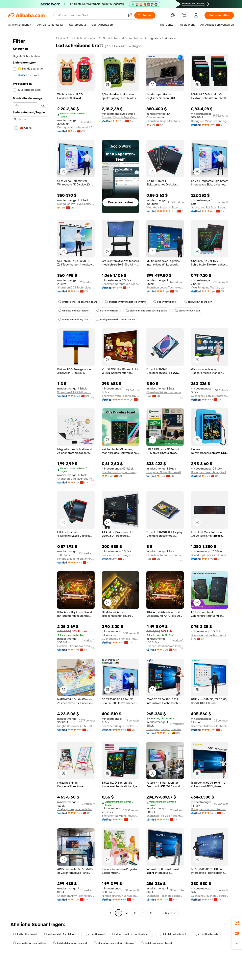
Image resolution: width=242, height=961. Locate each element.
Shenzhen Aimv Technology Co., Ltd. (76, 895)
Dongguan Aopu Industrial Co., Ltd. (76, 127)
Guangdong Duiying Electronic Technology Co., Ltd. (165, 729)
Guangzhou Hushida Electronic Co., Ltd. (209, 895)
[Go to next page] (175, 912)
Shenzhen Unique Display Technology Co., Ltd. (120, 726)
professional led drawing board (77, 301)
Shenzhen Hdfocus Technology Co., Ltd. (209, 726)
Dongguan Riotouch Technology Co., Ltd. (209, 809)
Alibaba (60, 38)
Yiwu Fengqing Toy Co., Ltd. (208, 287)
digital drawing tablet (172, 934)
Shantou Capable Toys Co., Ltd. (120, 117)
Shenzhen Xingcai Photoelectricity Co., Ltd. (165, 121)
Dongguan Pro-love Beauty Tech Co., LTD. (76, 203)
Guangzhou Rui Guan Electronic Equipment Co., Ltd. (209, 207)
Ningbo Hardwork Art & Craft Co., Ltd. (76, 726)
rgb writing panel (164, 301)
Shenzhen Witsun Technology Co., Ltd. (165, 392)
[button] (130, 15)
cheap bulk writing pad (73, 319)
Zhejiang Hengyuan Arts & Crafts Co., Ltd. (76, 809)
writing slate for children (60, 934)
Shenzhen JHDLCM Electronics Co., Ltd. (76, 392)
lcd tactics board (25, 934)
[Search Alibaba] (91, 15)
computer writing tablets (29, 943)
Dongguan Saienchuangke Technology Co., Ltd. (209, 472)
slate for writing (107, 310)
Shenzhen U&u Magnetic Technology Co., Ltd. (76, 478)
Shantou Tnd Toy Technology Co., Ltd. (120, 472)
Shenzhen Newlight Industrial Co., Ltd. (120, 815)
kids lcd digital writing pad (70, 943)
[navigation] (30, 476)
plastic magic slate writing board (146, 310)
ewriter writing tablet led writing (125, 301)
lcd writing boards (206, 934)
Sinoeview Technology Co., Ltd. (120, 555)
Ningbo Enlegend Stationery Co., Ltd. (76, 558)
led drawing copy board (156, 943)
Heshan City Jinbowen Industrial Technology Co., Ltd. (76, 646)
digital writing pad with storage (114, 943)
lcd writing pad (94, 934)
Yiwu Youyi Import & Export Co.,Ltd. (165, 207)
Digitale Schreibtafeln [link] (162, 38)
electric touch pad (187, 310)
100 (167, 912)
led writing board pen (198, 301)
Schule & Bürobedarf (84, 38)
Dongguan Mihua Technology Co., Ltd (209, 121)
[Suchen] (144, 15)
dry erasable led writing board (131, 934)
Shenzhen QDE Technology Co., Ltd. (76, 287)
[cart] (185, 16)
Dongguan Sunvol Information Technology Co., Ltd (165, 472)
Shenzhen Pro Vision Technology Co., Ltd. (165, 815)
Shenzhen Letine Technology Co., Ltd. (165, 287)
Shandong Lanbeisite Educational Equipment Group (209, 555)
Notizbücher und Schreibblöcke (123, 38)
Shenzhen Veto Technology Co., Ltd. (120, 395)
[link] (237, 922)
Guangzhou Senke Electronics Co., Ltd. (209, 395)
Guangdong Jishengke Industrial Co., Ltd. (120, 638)
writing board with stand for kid (115, 319)
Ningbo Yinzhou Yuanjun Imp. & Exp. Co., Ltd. (120, 895)
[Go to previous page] (110, 912)
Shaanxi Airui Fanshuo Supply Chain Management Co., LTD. (209, 635)
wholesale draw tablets (73, 310)
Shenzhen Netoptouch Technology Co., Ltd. (120, 283)
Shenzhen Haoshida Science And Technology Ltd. (165, 895)
